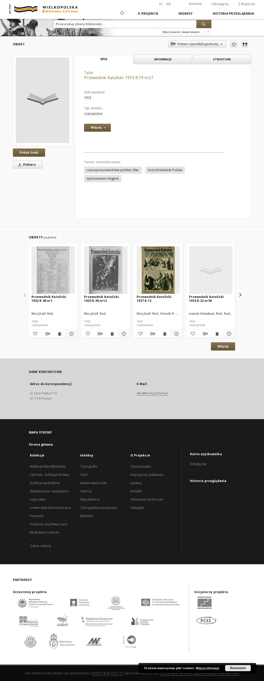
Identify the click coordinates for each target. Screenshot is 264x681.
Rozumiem (238, 668)
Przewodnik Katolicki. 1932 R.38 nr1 (49, 299)
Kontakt (136, 491)
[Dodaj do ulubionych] (233, 44)
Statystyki (137, 507)
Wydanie (86, 516)
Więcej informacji (207, 668)
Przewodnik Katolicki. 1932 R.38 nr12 (102, 299)
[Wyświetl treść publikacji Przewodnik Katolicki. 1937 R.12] (164, 333)
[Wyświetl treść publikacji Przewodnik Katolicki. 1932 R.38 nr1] (59, 333)
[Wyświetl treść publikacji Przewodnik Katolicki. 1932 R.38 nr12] (112, 333)
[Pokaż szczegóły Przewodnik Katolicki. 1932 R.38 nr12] (123, 333)
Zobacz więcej (40, 546)
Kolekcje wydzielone (45, 483)
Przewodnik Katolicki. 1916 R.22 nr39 (207, 299)
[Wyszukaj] (203, 24)
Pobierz (26, 165)
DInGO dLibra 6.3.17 (108, 673)
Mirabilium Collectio (45, 532)
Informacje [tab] (163, 59)
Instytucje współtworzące (48, 524)
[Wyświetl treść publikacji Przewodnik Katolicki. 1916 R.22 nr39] (217, 333)
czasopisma (93, 113)
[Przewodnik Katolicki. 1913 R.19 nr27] (42, 100)
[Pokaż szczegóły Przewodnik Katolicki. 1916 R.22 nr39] (228, 333)
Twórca (85, 491)
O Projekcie (148, 13)
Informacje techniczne (146, 499)
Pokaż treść (29, 152)
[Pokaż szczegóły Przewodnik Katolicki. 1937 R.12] (176, 333)
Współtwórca (90, 499)
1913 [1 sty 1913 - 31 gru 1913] (87, 97)
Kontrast (195, 4)
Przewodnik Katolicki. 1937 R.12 (154, 299)
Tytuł (83, 474)
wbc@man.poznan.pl (152, 393)
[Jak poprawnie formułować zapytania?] (208, 32)
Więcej (223, 346)
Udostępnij (220, 4)
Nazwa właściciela (93, 483)
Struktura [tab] (222, 59)
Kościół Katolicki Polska (165, 170)
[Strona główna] (122, 13)
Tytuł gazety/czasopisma (98, 507)
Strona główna (41, 444)
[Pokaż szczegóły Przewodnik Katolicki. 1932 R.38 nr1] (71, 333)
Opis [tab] (103, 59)
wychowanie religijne (103, 178)
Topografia (88, 466)
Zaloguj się (246, 4)
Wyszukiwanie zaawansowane (181, 32)
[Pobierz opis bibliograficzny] (47, 333)
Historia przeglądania (233, 13)
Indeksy (185, 13)
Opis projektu (140, 466)
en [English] (169, 4)
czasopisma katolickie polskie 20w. (113, 170)
